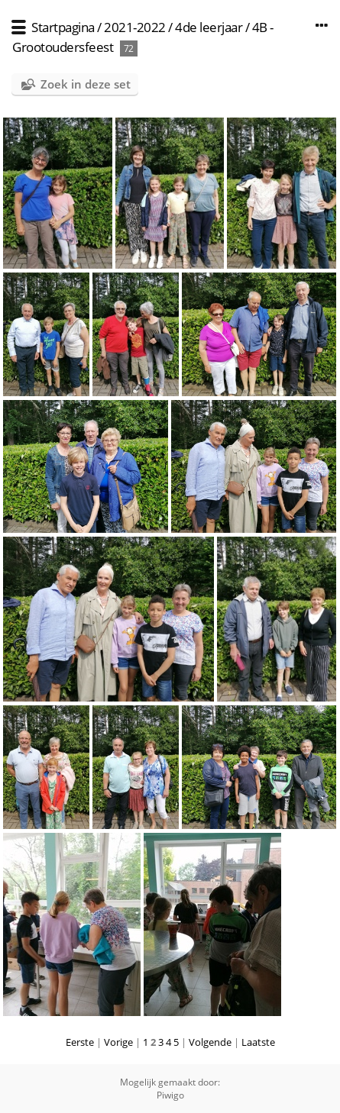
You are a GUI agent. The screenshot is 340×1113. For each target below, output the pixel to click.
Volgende (210, 1042)
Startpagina (63, 27)
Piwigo (170, 1095)
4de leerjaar (208, 27)
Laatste (258, 1042)
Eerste (80, 1042)
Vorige (118, 1042)
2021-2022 (135, 27)
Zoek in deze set (85, 84)
